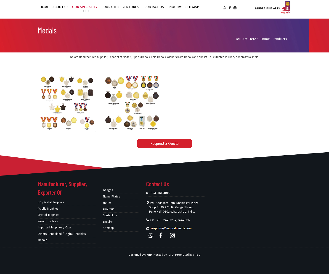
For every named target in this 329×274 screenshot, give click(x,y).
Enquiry (174, 7)
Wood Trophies (48, 221)
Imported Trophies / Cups (55, 227)
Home (44, 7)
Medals (42, 240)
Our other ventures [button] (122, 7)
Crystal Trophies (48, 214)
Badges (108, 190)
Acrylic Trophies (48, 208)
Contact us (154, 7)
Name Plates (111, 196)
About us (61, 7)
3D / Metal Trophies (51, 202)
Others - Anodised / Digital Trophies (62, 234)
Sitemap (192, 7)
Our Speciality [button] (86, 7)
